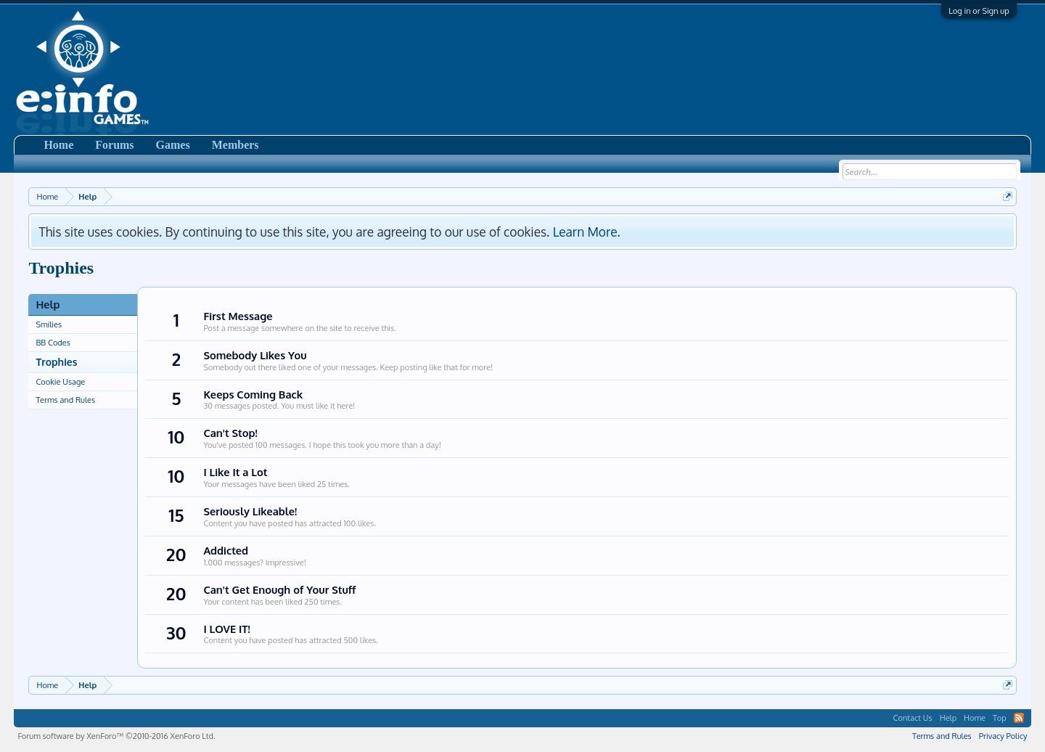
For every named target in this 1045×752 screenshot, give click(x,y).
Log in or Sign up (978, 11)
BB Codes (53, 343)
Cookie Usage (60, 382)
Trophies (56, 362)
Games (173, 145)
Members (235, 145)
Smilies (49, 324)
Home (58, 145)
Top (1000, 718)
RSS (1019, 718)
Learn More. (586, 232)
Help (948, 718)
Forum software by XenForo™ (116, 736)
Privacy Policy (1003, 736)
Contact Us (913, 718)
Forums (114, 145)
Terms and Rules (65, 400)
